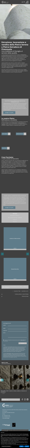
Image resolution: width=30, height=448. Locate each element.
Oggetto (15, 330)
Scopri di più (9, 207)
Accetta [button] (27, 446)
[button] (2, 254)
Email (15, 328)
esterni (10, 161)
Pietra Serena (14, 122)
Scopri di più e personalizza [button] (6, 446)
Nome (15, 325)
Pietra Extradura (21, 122)
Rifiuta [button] (22, 446)
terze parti (14, 437)
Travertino (3, 124)
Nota (15, 335)
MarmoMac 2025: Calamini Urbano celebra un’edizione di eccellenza (14, 391)
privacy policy (9, 353)
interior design (7, 198)
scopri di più (9, 112)
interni (4, 161)
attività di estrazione (7, 103)
